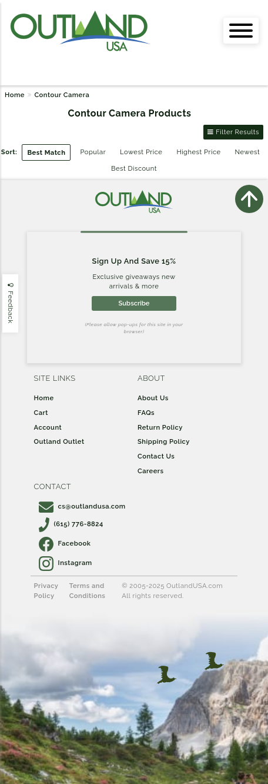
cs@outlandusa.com (82, 506)
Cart (41, 412)
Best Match (46, 152)
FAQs (146, 412)
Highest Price (198, 152)
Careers (151, 471)
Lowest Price (141, 152)
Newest (247, 152)
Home (15, 95)
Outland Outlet (59, 441)
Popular (93, 152)
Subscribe (133, 303)
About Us (153, 398)
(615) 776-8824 (71, 524)
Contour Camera (61, 95)
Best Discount (134, 168)
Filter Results (233, 132)
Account (48, 427)
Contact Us (156, 456)
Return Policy (160, 427)
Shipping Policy (164, 441)
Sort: (9, 152)
